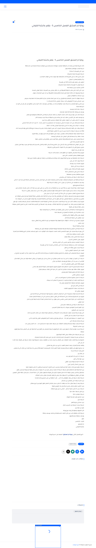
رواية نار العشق (68, 434)
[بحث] (5, 6)
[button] (77, 451)
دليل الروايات (76, 545)
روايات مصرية (79, 22)
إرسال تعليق (78, 511)
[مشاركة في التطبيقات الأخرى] (63, 451)
